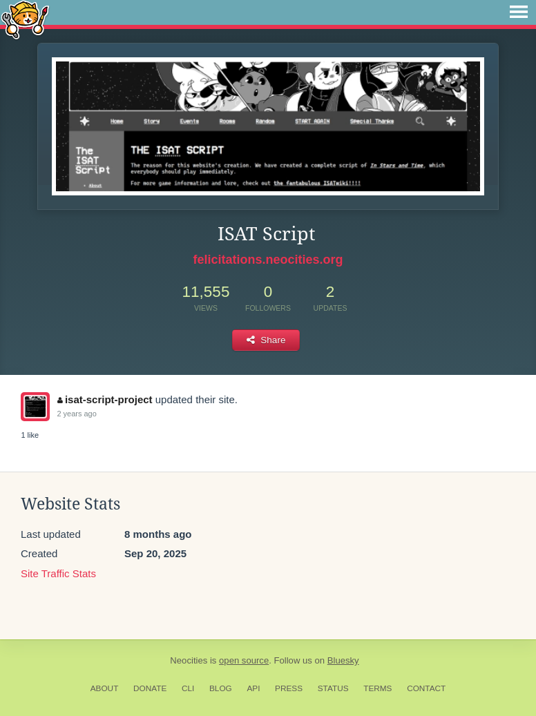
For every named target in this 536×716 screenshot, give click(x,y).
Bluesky (343, 660)
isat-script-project (104, 399)
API (253, 688)
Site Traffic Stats (58, 573)
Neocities (188, 660)
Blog (220, 688)
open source (244, 660)
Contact (426, 688)
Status (333, 688)
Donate (149, 688)
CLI (188, 688)
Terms (377, 688)
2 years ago (76, 413)
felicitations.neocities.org (268, 260)
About (104, 688)
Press (289, 688)
